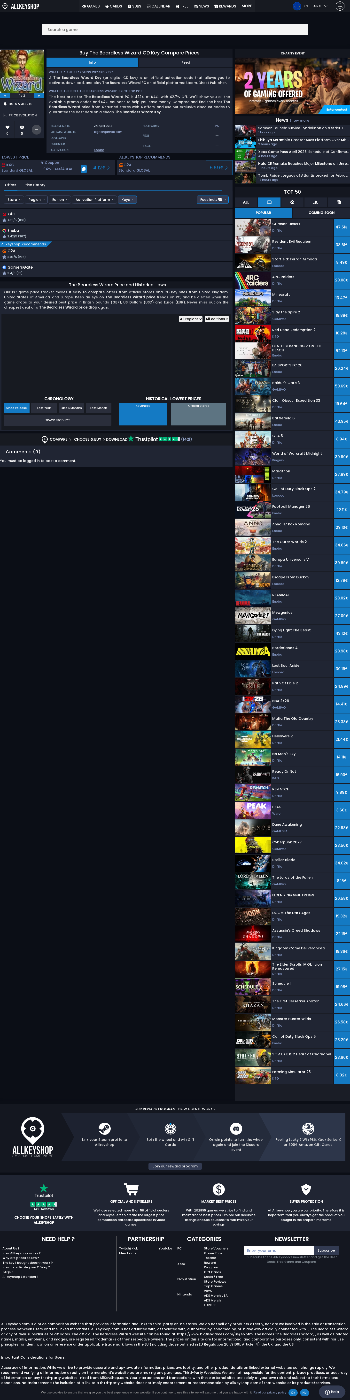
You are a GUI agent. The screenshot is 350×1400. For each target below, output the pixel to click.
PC (179, 1248)
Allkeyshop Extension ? (20, 1276)
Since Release (16, 410)
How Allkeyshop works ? (21, 1253)
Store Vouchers (216, 1248)
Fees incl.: (211, 199)
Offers (10, 184)
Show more (299, 120)
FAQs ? (7, 1272)
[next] (39, 95)
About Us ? (11, 1248)
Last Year (44, 410)
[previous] (5, 95)
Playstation (186, 1279)
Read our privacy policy (269, 1392)
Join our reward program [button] (175, 1166)
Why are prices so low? (20, 1258)
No (305, 1392)
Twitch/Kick (128, 1248)
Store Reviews (215, 1281)
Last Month (98, 410)
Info (92, 62)
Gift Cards (212, 1272)
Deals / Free (213, 1276)
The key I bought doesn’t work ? (27, 1262)
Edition (58, 199)
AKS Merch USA (216, 1295)
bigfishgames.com (108, 132)
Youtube (165, 1248)
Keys (126, 199)
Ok (293, 1392)
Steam (99, 150)
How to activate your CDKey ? (26, 1267)
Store (12, 199)
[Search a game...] (175, 29)
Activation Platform (93, 199)
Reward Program (211, 1265)
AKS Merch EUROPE (212, 1303)
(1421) (159, 441)
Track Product (57, 422)
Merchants (127, 1253)
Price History (34, 184)
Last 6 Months (71, 410)
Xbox (181, 1264)
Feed (186, 62)
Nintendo (184, 1294)
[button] (64, 169)
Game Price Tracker (213, 1255)
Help (332, 1392)
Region (35, 199)
